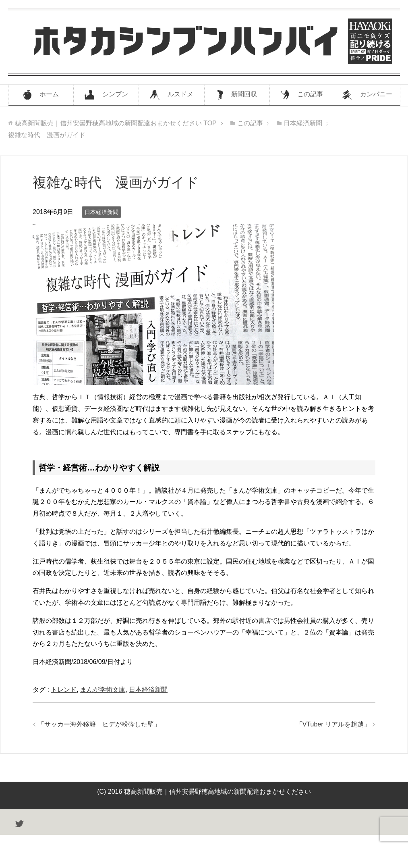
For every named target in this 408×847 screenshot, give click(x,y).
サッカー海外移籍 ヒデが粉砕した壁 (99, 724)
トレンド (64, 689)
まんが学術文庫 (102, 689)
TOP (116, 123)
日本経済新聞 (101, 212)
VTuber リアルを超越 (333, 724)
